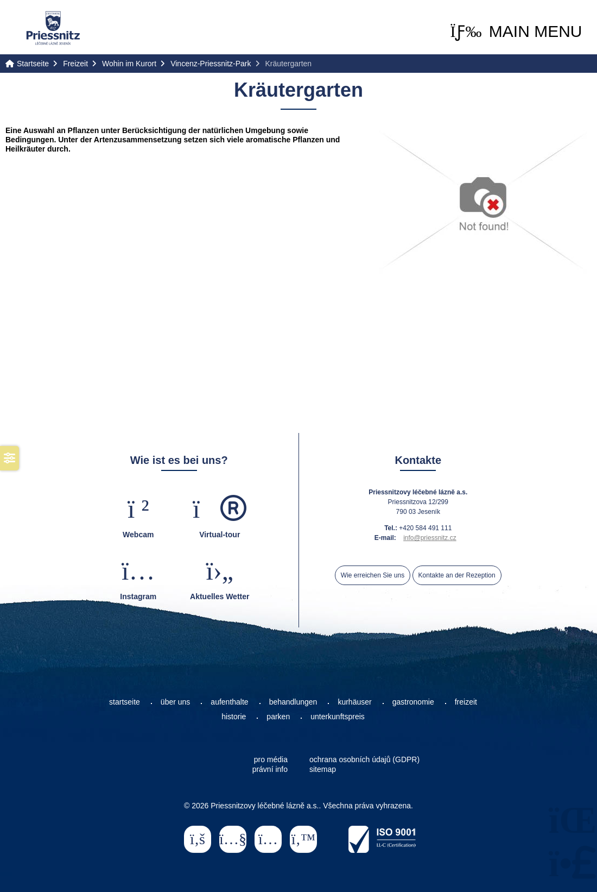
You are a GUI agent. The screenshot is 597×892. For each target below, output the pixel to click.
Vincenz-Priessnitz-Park (210, 63)
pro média (271, 759)
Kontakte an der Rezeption (457, 575)
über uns (175, 702)
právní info (270, 769)
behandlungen (293, 702)
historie (233, 716)
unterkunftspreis (337, 716)
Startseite (53, 28)
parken (278, 716)
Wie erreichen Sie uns (372, 575)
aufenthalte (229, 702)
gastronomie (413, 702)
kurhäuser (354, 702)
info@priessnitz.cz (429, 538)
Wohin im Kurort (129, 63)
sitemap (322, 769)
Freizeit (75, 63)
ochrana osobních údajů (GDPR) (364, 759)
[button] (516, 31)
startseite (124, 702)
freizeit (466, 702)
